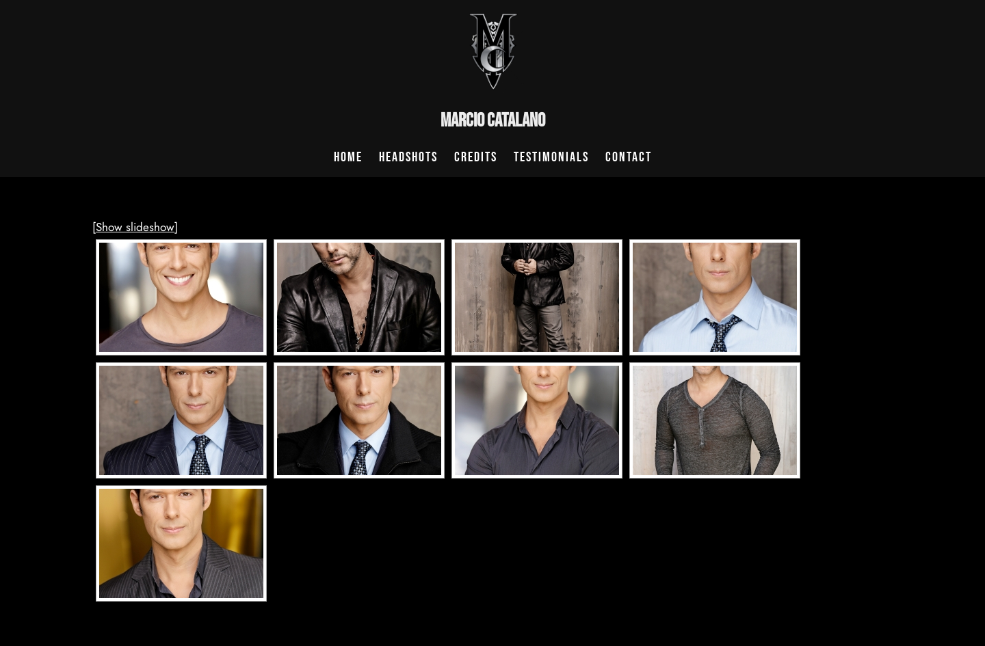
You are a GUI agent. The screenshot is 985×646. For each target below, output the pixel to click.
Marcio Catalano (493, 120)
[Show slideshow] (135, 227)
